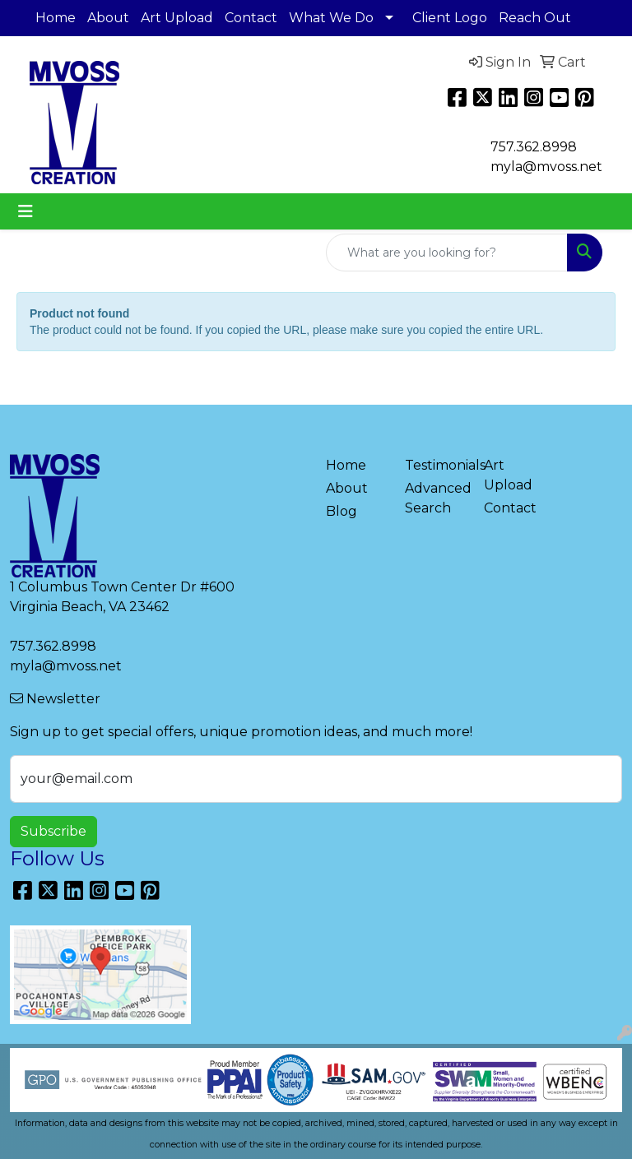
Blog (341, 511)
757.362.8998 (533, 147)
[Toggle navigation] (25, 211)
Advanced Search (434, 498)
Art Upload (177, 17)
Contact (251, 17)
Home (55, 17)
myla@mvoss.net (66, 666)
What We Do (331, 17)
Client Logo (449, 17)
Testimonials (434, 465)
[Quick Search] (447, 252)
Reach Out (535, 17)
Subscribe (53, 831)
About (108, 17)
